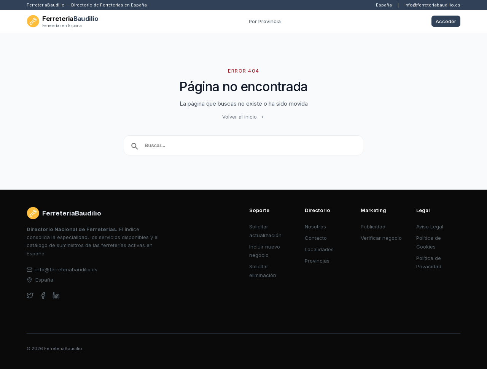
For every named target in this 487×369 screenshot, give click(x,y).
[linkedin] (56, 295)
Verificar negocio (381, 238)
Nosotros (315, 226)
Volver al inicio (243, 117)
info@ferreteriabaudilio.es (432, 5)
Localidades (319, 249)
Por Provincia (265, 21)
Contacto (316, 238)
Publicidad (373, 226)
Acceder (446, 21)
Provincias (317, 261)
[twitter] (30, 295)
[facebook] (43, 295)
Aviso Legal (429, 226)
